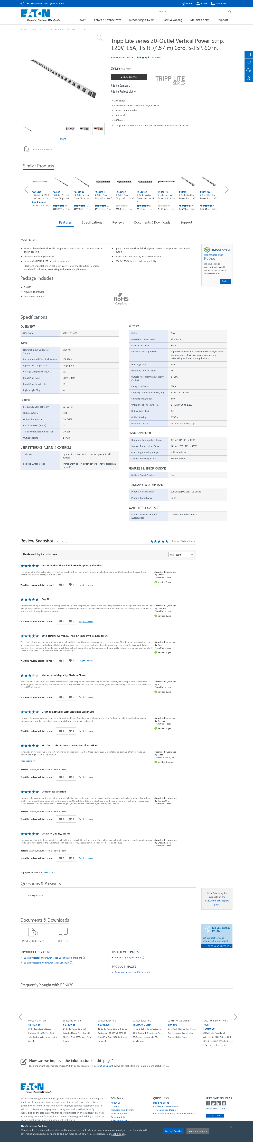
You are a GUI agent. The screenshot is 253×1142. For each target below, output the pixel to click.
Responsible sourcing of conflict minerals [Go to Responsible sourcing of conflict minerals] (174, 1113)
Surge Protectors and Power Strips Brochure (47, 962)
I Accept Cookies (173, 1131)
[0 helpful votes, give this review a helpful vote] (61, 584)
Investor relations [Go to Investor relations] (120, 1113)
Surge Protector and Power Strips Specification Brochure (53, 957)
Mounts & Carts (199, 20)
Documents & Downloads (152, 222)
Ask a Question (35, 895)
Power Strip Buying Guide (128, 957)
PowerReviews (62, 542)
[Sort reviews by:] (181, 554)
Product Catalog (38, 29)
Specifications (92, 222)
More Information (198, 1131)
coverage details (180, 125)
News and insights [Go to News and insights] (120, 1120)
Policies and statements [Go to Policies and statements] (165, 1106)
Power (82, 20)
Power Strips (58, 29)
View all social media (216, 1108)
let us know (105, 1065)
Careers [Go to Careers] (115, 1106)
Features (65, 222)
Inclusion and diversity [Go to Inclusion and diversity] (123, 1109)
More (63, 138)
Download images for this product (132, 972)
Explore (225, 281)
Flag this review (86, 584)
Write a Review (188, 541)
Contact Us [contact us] (215, 1115)
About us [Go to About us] (115, 1102)
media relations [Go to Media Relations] (161, 1102)
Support (223, 20)
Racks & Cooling (172, 20)
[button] (26, 189)
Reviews (118, 222)
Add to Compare (120, 85)
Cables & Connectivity (107, 20)
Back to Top (49, 872)
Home (23, 29)
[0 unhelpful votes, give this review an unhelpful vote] (71, 584)
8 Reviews (156, 57)
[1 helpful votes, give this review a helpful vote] (61, 819)
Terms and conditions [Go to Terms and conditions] (164, 1109)
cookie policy (118, 1133)
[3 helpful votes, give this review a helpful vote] (61, 858)
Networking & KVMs (141, 20)
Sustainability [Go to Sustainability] (118, 1117)
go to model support (219, 946)
